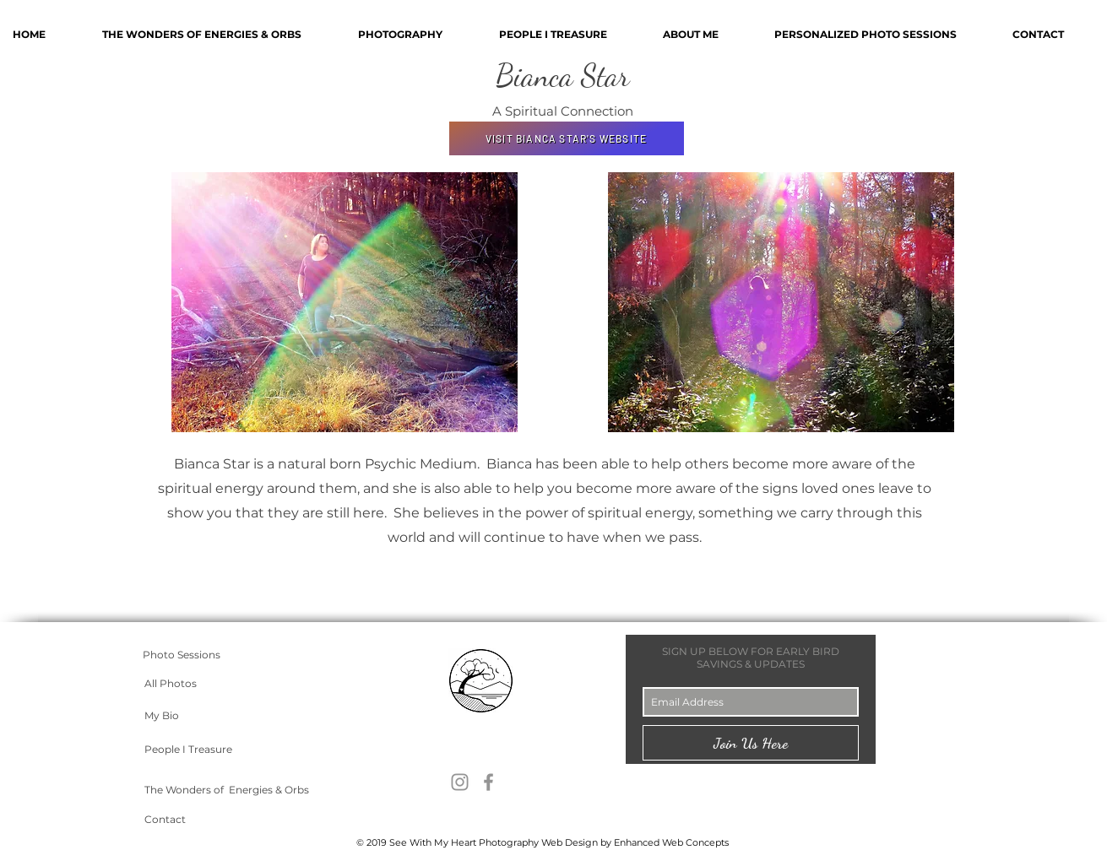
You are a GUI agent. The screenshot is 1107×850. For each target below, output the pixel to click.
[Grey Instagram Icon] (459, 782)
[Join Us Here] (751, 743)
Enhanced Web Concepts (671, 842)
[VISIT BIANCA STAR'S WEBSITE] (566, 138)
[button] (881, 34)
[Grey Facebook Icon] (488, 782)
